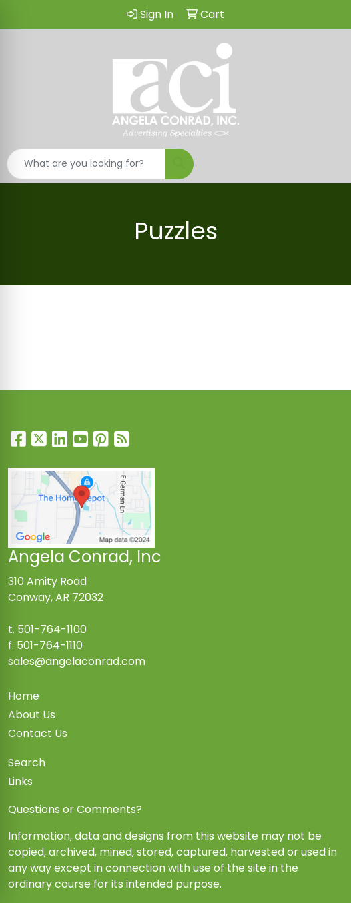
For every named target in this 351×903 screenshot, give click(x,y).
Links (20, 781)
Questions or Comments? (75, 809)
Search (26, 762)
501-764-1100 (52, 629)
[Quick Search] (86, 164)
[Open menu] (324, 164)
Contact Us (37, 733)
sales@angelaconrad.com (76, 661)
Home (23, 696)
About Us (31, 714)
